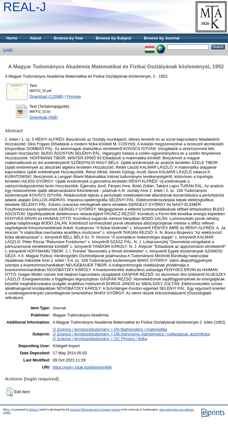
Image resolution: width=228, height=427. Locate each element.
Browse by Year (68, 38)
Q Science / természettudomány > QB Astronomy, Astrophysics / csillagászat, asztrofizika (131, 334)
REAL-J (24, 7)
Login (8, 49)
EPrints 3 (34, 409)
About (35, 38)
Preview (74, 96)
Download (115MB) (47, 96)
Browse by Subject (114, 38)
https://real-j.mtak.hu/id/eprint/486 (82, 367)
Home (11, 38)
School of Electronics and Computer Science (95, 409)
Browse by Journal (161, 38)
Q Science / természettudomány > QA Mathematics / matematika (110, 329)
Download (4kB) (44, 117)
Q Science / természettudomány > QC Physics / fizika (100, 338)
